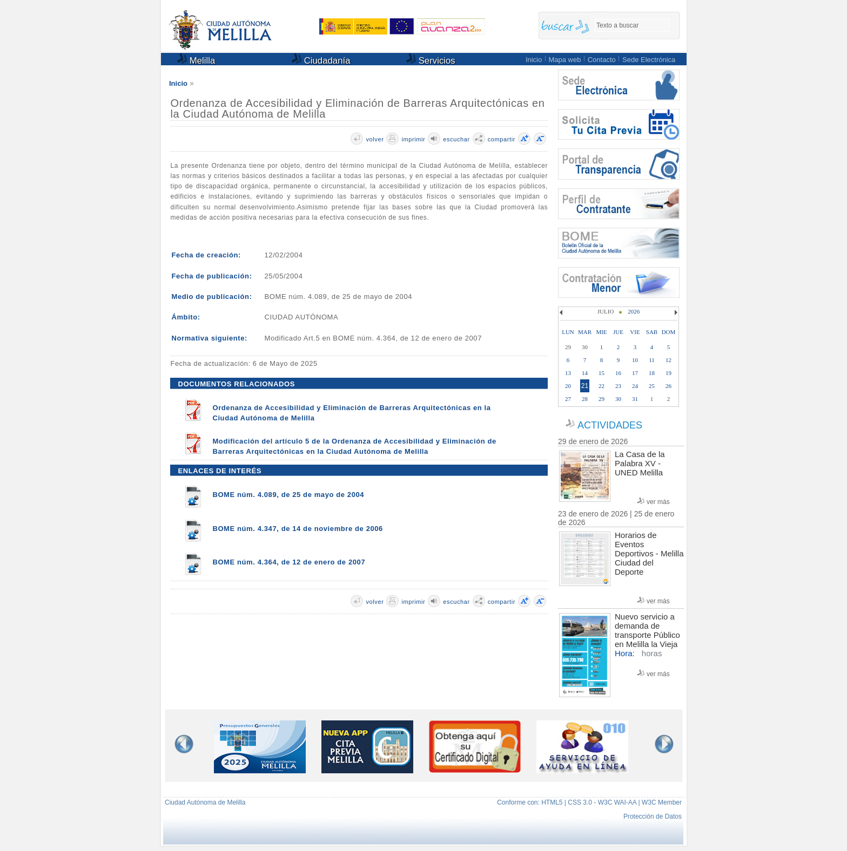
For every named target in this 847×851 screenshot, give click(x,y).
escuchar (456, 139)
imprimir (413, 139)
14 (585, 373)
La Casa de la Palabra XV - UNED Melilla (640, 463)
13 (568, 373)
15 (601, 373)
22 (601, 386)
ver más (658, 502)
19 (668, 373)
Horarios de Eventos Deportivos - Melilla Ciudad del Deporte (649, 553)
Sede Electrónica (648, 60)
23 (618, 386)
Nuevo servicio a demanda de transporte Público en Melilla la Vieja (647, 630)
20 (568, 386)
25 (652, 386)
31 (635, 399)
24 (635, 386)
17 (635, 373)
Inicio (534, 60)
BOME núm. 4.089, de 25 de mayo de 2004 (288, 495)
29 (601, 399)
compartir (501, 139)
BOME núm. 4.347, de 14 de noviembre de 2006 (297, 529)
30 (618, 399)
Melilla (196, 59)
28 (585, 399)
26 (668, 386)
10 (635, 360)
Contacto (602, 60)
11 (652, 360)
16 (618, 373)
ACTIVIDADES (609, 425)
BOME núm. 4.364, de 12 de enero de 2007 (288, 562)
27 (568, 399)
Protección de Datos (652, 816)
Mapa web (564, 60)
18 (652, 373)
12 (668, 360)
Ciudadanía (321, 59)
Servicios (430, 59)
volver (375, 139)
